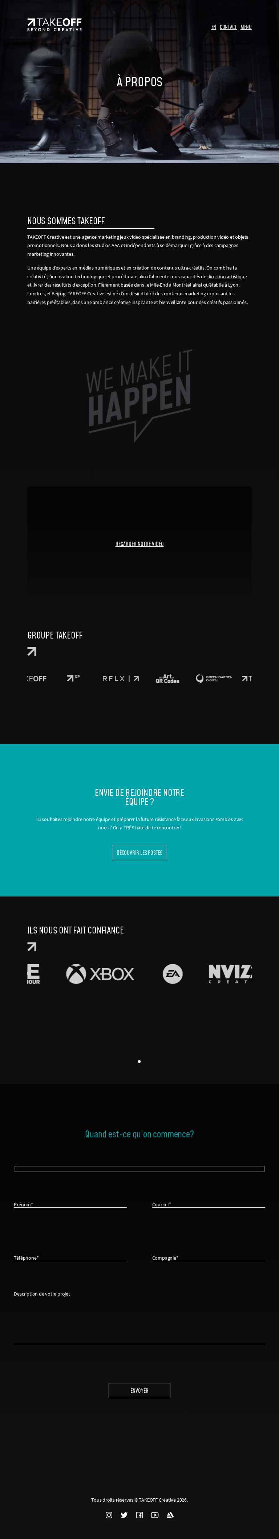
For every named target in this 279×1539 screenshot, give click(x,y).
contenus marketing (185, 293)
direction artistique (227, 276)
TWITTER (124, 1515)
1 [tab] (139, 1061)
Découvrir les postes (139, 852)
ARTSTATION (170, 1515)
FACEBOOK (139, 1515)
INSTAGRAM (109, 1515)
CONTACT (228, 27)
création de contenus (155, 267)
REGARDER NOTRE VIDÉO (140, 544)
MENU (246, 27)
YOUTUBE (154, 1515)
